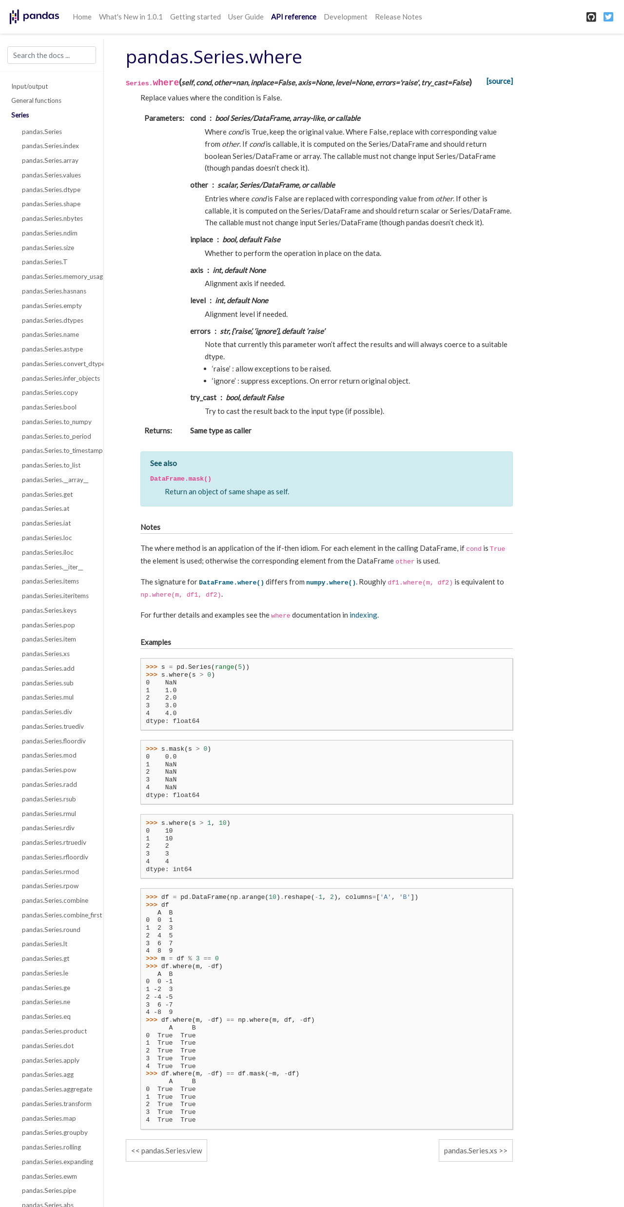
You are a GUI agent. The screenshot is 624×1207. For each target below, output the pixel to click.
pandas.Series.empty (52, 306)
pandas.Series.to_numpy (57, 422)
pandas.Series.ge (46, 988)
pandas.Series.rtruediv (54, 842)
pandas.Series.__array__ (55, 480)
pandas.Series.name (50, 334)
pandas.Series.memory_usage (57, 276)
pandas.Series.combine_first (57, 915)
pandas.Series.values (51, 175)
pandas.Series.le (45, 973)
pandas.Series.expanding (57, 1162)
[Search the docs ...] (51, 55)
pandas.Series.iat (46, 523)
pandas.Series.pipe (49, 1190)
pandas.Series (42, 132)
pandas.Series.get (47, 494)
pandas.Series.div (47, 712)
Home (82, 16)
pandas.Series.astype (52, 349)
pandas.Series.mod (49, 755)
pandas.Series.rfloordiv (55, 857)
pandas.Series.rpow (50, 886)
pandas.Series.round (51, 930)
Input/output (29, 86)
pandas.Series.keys (49, 610)
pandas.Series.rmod (50, 872)
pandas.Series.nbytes (52, 218)
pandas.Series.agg (48, 1074)
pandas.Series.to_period (56, 436)
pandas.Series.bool (49, 407)
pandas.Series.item (49, 639)
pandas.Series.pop (48, 625)
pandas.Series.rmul (49, 814)
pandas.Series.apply (50, 1060)
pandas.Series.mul (48, 697)
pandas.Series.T (45, 262)
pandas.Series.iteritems (55, 596)
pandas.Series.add (48, 668)
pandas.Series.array (50, 160)
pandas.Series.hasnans (54, 291)
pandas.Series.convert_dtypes (57, 364)
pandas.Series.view (171, 1150)
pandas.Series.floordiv (54, 741)
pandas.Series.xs (46, 654)
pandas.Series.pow (49, 770)
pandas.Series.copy (50, 392)
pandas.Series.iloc (48, 552)
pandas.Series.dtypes (52, 320)
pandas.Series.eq (46, 1016)
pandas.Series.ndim (50, 233)
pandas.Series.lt (44, 944)
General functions (36, 100)
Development (346, 16)
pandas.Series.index (50, 146)
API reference (293, 16)
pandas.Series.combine (55, 900)
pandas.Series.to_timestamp (57, 450)
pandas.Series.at (45, 508)
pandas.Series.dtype (51, 190)
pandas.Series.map (49, 1118)
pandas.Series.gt (45, 958)
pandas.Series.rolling (51, 1147)
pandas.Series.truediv (53, 726)
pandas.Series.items (50, 581)
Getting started (195, 16)
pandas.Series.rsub (49, 799)
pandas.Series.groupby (55, 1132)
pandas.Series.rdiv (48, 828)
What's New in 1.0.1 (131, 16)
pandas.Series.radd (49, 784)
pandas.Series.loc (47, 538)
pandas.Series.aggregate (57, 1089)
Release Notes (398, 16)
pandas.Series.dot (48, 1046)
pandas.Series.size (48, 248)
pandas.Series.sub (48, 683)
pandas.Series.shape (51, 204)
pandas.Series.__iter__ (52, 567)
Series (20, 115)
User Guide (246, 16)
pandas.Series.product (54, 1031)
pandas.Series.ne (46, 1002)
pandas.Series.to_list (51, 465)
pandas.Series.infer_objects (57, 378)
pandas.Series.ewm (49, 1176)
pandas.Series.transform (57, 1104)
